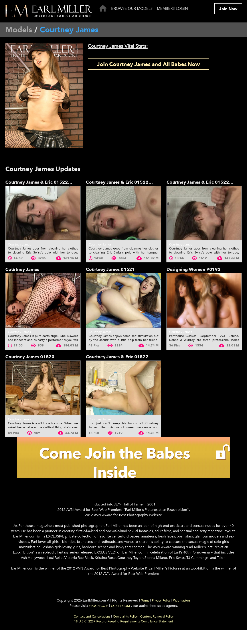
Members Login (172, 8)
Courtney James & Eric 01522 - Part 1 (205, 182)
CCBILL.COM (121, 606)
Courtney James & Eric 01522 (117, 357)
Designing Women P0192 (193, 269)
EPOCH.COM (98, 606)
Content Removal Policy (157, 616)
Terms (145, 600)
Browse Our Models (131, 8)
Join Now (228, 9)
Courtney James (19, 244)
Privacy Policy (161, 600)
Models (18, 29)
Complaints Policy (125, 616)
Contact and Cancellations (92, 616)
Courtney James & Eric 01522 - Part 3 (44, 182)
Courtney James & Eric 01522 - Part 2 (125, 182)
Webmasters (181, 600)
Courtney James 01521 (110, 269)
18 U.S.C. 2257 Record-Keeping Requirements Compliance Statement (123, 621)
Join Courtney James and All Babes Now (148, 64)
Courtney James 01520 (29, 357)
